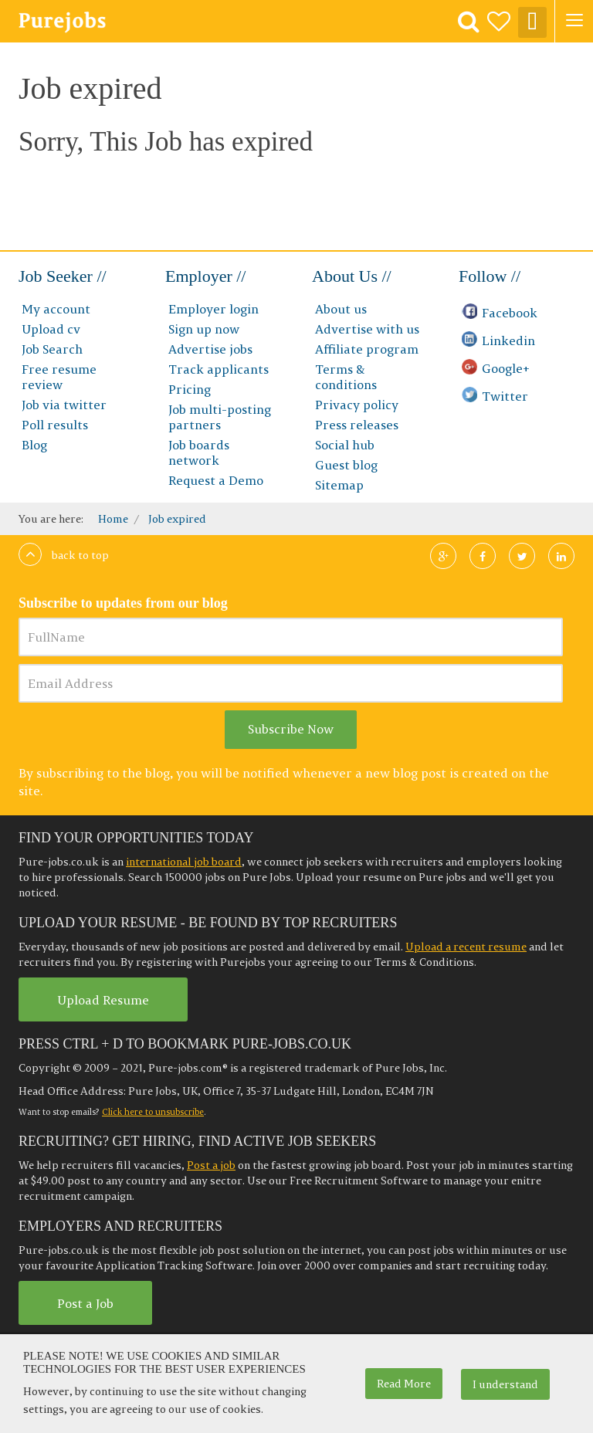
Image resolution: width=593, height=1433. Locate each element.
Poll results (55, 424)
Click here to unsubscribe (153, 1111)
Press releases (356, 424)
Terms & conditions (346, 376)
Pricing (189, 389)
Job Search (52, 349)
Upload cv (51, 329)
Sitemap (339, 485)
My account (56, 309)
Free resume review (59, 376)
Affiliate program (366, 349)
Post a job (211, 1165)
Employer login (213, 309)
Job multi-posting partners (219, 416)
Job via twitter (64, 404)
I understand (505, 1384)
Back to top (64, 555)
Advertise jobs (210, 349)
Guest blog (346, 465)
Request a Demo (215, 480)
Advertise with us (367, 329)
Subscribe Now (291, 729)
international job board (184, 862)
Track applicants (218, 369)
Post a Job (85, 1303)
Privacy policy (356, 404)
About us (341, 309)
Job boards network (198, 452)
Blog (34, 444)
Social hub (344, 444)
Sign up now (203, 329)
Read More (404, 1384)
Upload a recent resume (466, 947)
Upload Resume (103, 1000)
